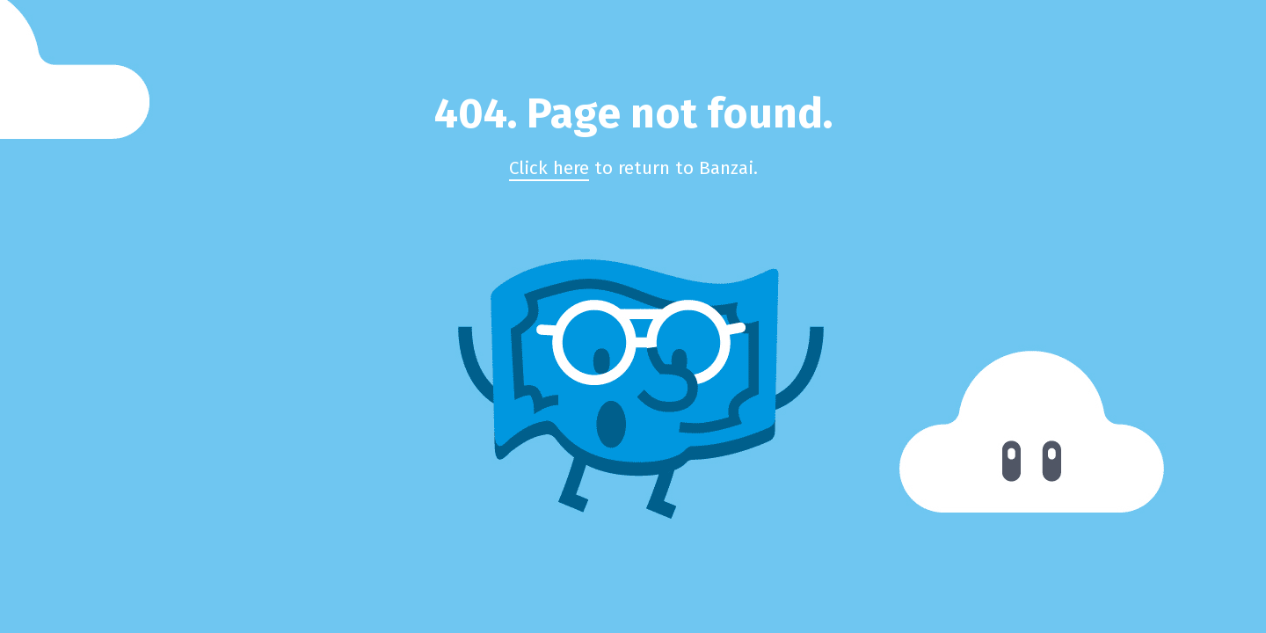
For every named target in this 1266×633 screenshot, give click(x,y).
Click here (549, 168)
